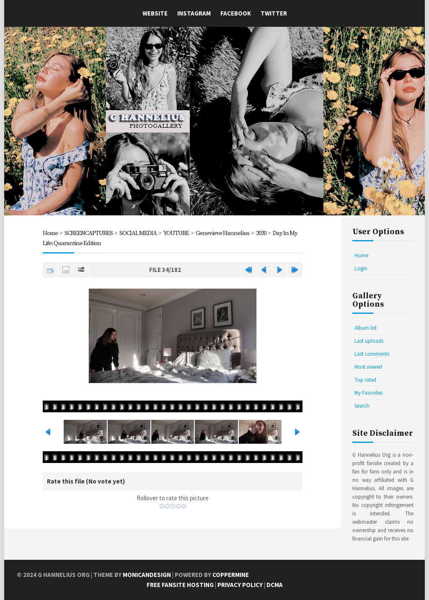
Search (362, 405)
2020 (263, 233)
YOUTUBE (176, 233)
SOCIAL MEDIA (138, 233)
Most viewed (368, 366)
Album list (365, 327)
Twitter (274, 13)
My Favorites (368, 392)
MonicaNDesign (147, 575)
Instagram (194, 13)
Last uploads (368, 340)
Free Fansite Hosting (180, 585)
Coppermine (230, 575)
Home (50, 233)
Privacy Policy (240, 585)
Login (360, 268)
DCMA (274, 585)
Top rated (365, 379)
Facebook (235, 13)
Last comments (371, 353)
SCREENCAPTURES (89, 233)
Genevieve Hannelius (223, 233)
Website (155, 13)
